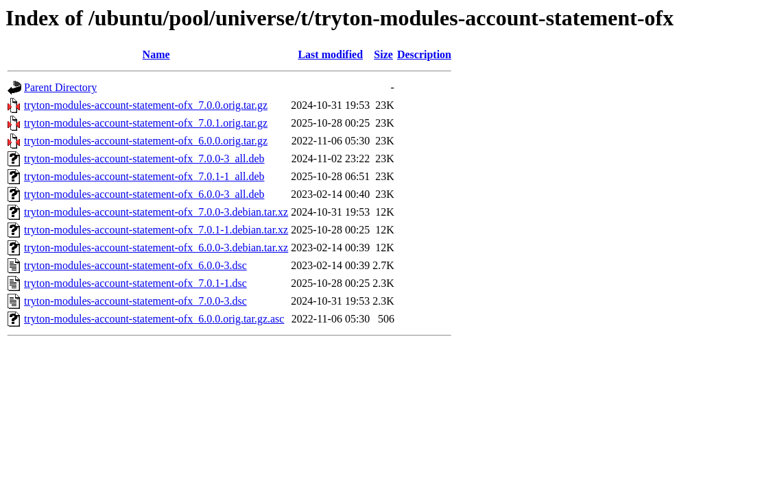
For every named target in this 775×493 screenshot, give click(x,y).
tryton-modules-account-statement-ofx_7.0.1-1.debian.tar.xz (156, 230)
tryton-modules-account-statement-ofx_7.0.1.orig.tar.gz (145, 123)
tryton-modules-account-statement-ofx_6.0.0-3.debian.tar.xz (156, 247)
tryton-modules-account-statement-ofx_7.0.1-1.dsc (135, 283)
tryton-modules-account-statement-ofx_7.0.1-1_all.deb (144, 176)
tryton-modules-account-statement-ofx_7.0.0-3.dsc (135, 301)
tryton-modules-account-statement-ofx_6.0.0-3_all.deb (144, 194)
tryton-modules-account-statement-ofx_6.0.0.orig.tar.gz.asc (154, 319)
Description (424, 54)
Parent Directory (60, 87)
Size (383, 54)
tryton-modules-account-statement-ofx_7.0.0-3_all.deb (144, 158)
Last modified (330, 54)
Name (156, 54)
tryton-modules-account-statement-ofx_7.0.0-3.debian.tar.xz (156, 212)
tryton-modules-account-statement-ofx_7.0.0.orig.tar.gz (145, 105)
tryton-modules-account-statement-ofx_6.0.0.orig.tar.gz (145, 141)
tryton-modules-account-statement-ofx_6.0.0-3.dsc (135, 265)
